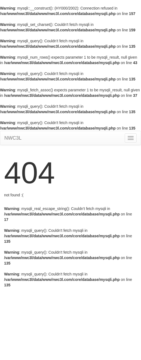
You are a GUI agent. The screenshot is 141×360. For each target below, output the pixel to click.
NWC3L (13, 138)
